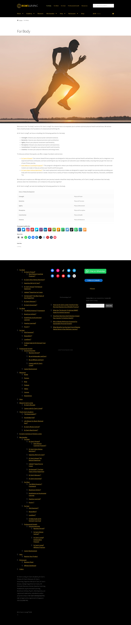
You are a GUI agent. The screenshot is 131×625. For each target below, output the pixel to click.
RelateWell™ (28, 336)
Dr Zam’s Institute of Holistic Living (30, 434)
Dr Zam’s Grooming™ (30, 305)
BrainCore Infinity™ (30, 314)
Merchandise (50, 13)
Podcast (26, 385)
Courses (26, 392)
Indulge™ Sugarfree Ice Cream (33, 292)
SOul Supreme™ (29, 332)
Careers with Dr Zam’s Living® (33, 408)
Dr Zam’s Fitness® (27, 158)
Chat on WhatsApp (97, 271)
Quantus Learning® (30, 323)
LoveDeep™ (27, 339)
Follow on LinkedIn (93, 280)
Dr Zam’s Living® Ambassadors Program (39, 540)
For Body (48, 6)
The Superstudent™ (30, 414)
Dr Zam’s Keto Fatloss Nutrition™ (32, 170)
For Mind (56, 6)
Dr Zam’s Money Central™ (32, 427)
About (19, 13)
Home (20, 20)
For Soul (63, 6)
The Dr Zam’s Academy (26, 412)
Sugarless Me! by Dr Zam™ (32, 283)
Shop (82, 13)
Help (61, 13)
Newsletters (28, 396)
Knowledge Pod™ (29, 417)
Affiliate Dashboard (30, 565)
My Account (72, 13)
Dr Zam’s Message (29, 405)
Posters (26, 378)
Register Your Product (31, 556)
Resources (85, 6)
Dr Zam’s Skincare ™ (30, 301)
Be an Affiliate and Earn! (36, 360)
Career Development (30, 369)
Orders (21, 569)
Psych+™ (27, 327)
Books (26, 374)
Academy (29, 13)
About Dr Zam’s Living (26, 403)
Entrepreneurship (29, 351)
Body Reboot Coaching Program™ (32, 165)
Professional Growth (73, 6)
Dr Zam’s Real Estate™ (31, 430)
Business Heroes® (34, 353)
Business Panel (28, 562)
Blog (25, 382)
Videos (26, 389)
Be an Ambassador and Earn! (37, 356)
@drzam (92, 288)
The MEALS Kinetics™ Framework (34, 310)
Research (40, 13)
